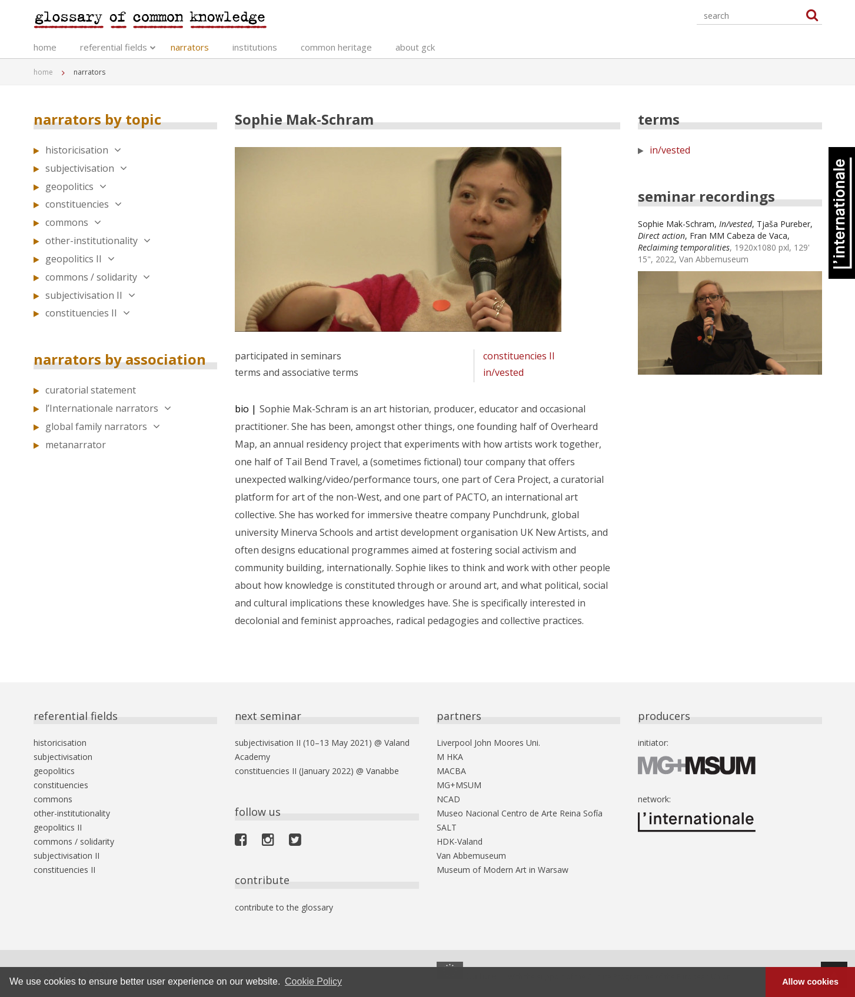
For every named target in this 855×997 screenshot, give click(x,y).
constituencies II (87, 312)
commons (73, 222)
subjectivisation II (90, 295)
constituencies (83, 204)
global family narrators (102, 426)
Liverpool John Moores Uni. (488, 742)
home (45, 47)
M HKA (450, 756)
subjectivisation (86, 168)
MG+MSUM (459, 785)
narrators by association (120, 359)
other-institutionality (98, 240)
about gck (415, 47)
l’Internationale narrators (108, 408)
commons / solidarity (97, 277)
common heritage (336, 47)
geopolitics (76, 186)
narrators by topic (97, 119)
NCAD (448, 799)
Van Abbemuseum (471, 855)
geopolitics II (80, 258)
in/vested (503, 372)
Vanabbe (382, 770)
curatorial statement (90, 390)
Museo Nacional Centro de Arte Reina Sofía (520, 813)
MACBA (451, 770)
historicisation (83, 150)
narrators (190, 47)
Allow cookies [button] (810, 981)
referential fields (113, 47)
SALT (447, 827)
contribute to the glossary (284, 907)
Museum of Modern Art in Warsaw (502, 869)
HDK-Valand (460, 841)
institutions (254, 47)
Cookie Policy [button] (313, 981)
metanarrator (75, 444)
